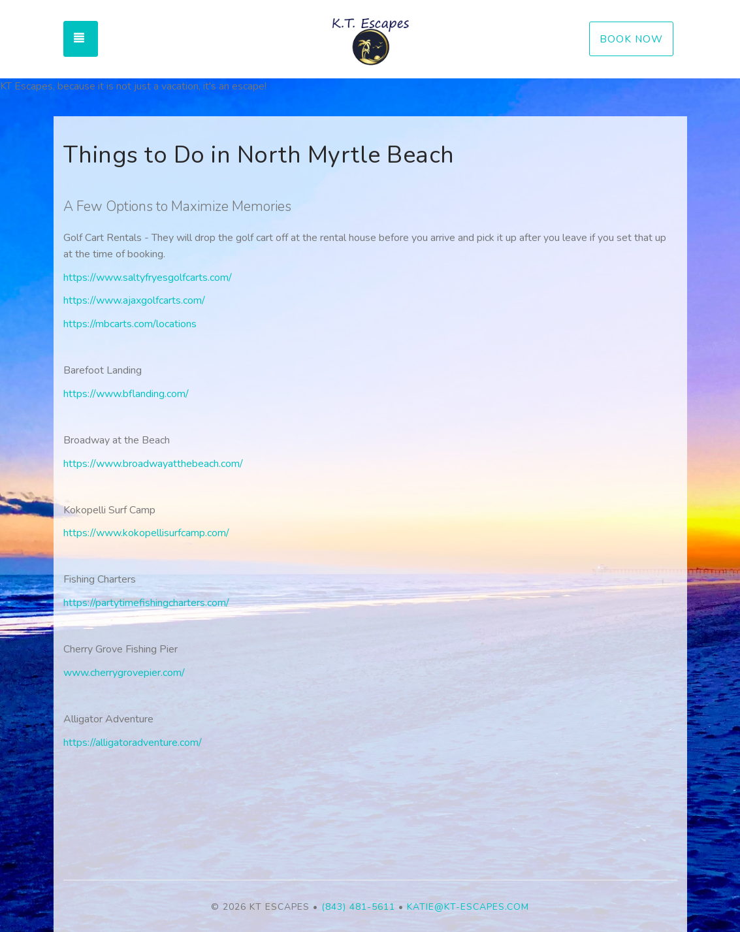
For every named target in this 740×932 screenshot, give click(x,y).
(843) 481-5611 (358, 907)
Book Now (631, 39)
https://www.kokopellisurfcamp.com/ (146, 533)
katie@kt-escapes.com (468, 907)
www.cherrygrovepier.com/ (124, 673)
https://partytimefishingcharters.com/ (146, 603)
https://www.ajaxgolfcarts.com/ (134, 300)
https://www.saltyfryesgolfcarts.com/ (147, 277)
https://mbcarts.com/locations (130, 324)
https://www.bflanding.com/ (126, 394)
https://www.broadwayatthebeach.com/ (153, 464)
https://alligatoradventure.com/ (132, 742)
